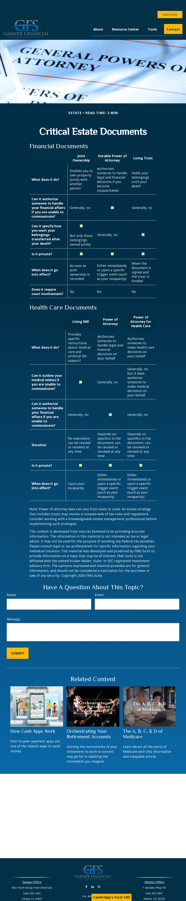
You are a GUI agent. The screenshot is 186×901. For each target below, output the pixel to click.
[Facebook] (86, 875)
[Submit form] (18, 642)
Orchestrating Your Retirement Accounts (89, 723)
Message (13, 608)
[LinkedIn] (92, 875)
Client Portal (170, 3)
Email (99, 584)
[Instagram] (99, 875)
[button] (98, 18)
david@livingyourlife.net (93, 891)
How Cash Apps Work (32, 720)
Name (11, 584)
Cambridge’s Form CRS (111, 897)
